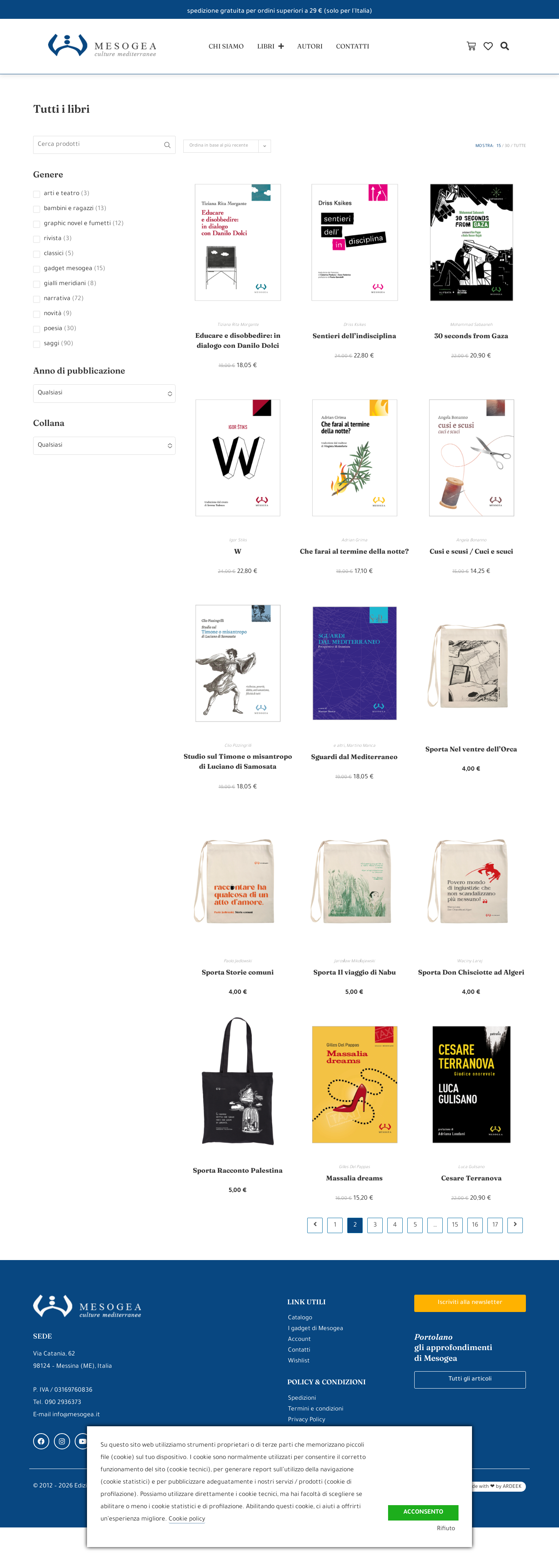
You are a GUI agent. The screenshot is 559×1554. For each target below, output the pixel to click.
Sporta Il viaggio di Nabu (354, 997)
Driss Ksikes (354, 327)
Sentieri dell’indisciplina (354, 338)
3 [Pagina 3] (375, 1252)
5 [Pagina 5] (415, 1252)
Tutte (520, 149)
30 (507, 149)
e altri (339, 760)
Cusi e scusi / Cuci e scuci (471, 554)
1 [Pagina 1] (335, 1252)
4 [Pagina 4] (395, 1252)
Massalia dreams (354, 1204)
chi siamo (222, 47)
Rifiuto (449, 1529)
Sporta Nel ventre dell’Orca (471, 763)
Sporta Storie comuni (237, 997)
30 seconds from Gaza (471, 338)
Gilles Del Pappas (354, 1193)
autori (311, 47)
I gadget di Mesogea (317, 1355)
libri (269, 47)
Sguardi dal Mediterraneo (354, 771)
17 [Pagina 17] (495, 1252)
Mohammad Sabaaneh (471, 327)
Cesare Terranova (471, 1204)
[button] (548, 47)
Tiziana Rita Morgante (238, 327)
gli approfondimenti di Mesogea (454, 1374)
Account (299, 1366)
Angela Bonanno (471, 544)
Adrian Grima (354, 544)
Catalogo (301, 1345)
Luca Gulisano (471, 1193)
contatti (357, 47)
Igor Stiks (238, 544)
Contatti (300, 1377)
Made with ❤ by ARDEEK (493, 1513)
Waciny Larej (471, 987)
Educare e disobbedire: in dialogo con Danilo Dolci (237, 343)
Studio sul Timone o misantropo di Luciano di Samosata (237, 781)
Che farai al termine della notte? (354, 559)
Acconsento (422, 1512)
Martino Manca (360, 760)
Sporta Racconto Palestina (237, 1196)
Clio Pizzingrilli (237, 760)
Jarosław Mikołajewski (354, 987)
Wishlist (299, 1388)
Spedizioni (302, 1425)
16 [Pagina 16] (475, 1252)
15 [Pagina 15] (455, 1252)
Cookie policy (187, 1519)
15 (499, 149)
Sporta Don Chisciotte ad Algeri (471, 997)
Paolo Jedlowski (238, 987)
